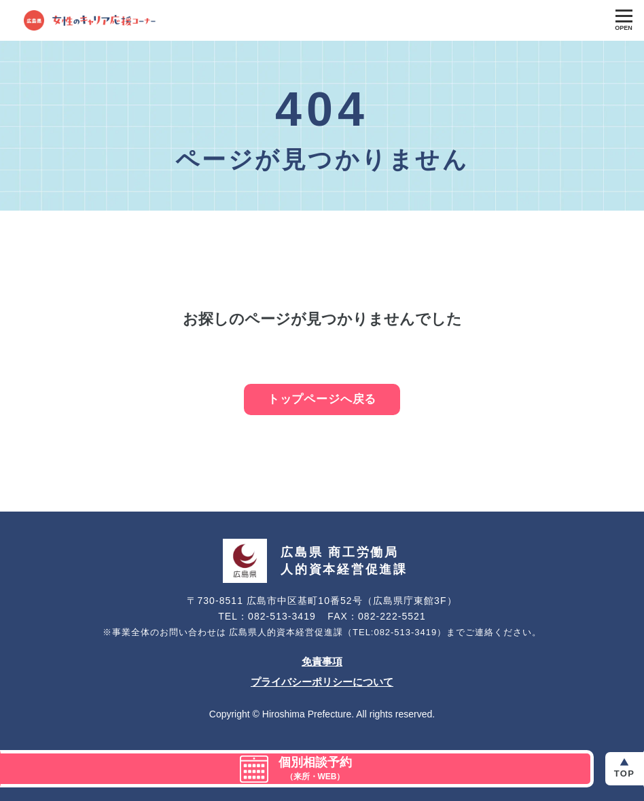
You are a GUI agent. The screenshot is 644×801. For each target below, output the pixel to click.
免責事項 (322, 661)
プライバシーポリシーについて (322, 682)
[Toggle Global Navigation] (623, 20)
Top (624, 773)
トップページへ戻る (322, 399)
